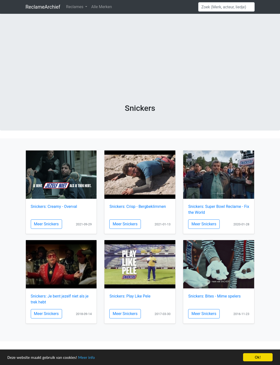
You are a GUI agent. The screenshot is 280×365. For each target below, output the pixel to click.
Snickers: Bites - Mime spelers (214, 296)
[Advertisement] (140, 66)
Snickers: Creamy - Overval (54, 206)
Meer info (86, 357)
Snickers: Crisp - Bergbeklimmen (137, 206)
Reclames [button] (75, 6)
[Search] (226, 7)
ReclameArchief (43, 7)
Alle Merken (101, 6)
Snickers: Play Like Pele (129, 296)
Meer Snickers (46, 224)
